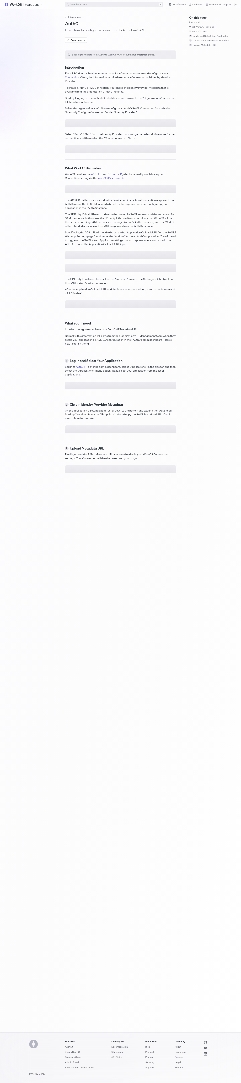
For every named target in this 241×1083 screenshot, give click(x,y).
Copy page (76, 40)
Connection (72, 77)
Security (149, 1062)
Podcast (149, 1051)
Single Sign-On (73, 1051)
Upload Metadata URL (202, 45)
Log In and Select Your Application (209, 35)
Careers (179, 1057)
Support (149, 1067)
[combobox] (114, 4)
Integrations (73, 17)
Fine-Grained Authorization (79, 1067)
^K (160, 4)
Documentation (119, 1046)
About (178, 1046)
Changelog (117, 1051)
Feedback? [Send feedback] (196, 4)
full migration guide (143, 54)
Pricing (149, 1057)
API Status (116, 1057)
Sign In (227, 4)
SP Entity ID (115, 291)
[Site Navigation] (32, 4)
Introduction (195, 22)
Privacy (179, 1067)
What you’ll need (198, 31)
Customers (180, 1051)
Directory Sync (73, 1057)
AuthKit (69, 1046)
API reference (177, 4)
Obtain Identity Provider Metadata (209, 40)
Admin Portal (72, 1062)
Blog (147, 1046)
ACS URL (96, 291)
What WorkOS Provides (201, 26)
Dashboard (213, 4)
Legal (178, 1062)
